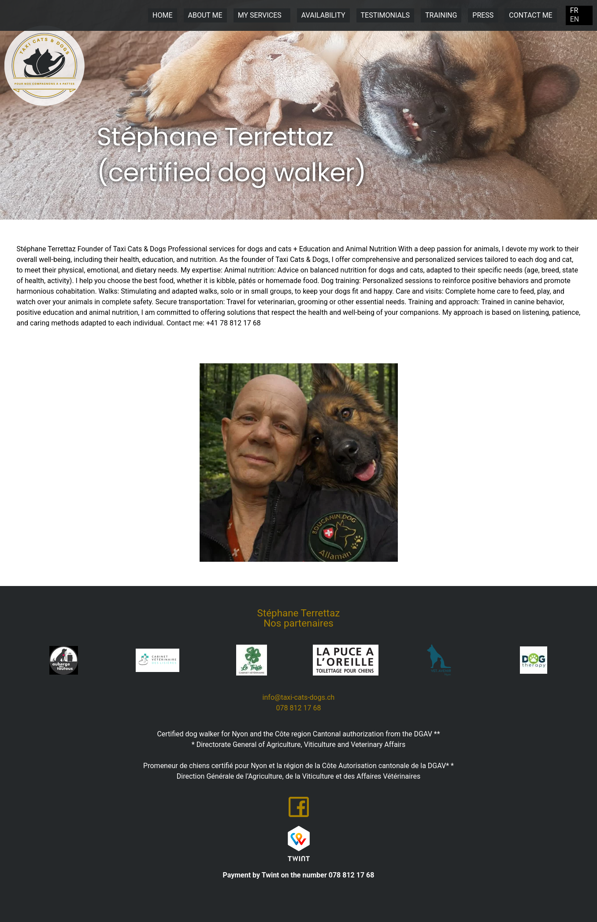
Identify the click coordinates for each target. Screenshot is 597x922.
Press (482, 15)
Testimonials (385, 15)
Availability (323, 15)
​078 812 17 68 (298, 708)
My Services (262, 15)
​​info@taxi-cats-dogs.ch (299, 697)
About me (205, 15)
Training (441, 15)
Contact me (530, 15)
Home (162, 15)
